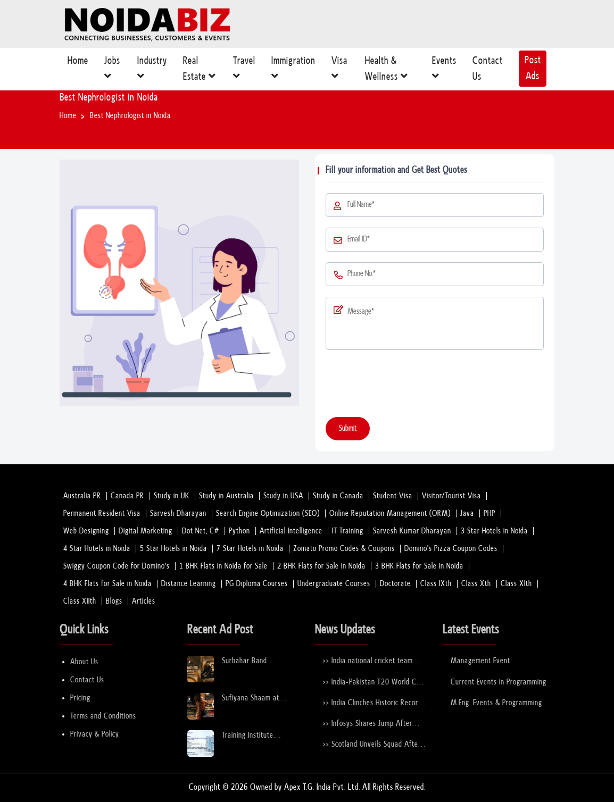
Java (467, 513)
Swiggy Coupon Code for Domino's (116, 566)
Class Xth (476, 584)
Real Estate (199, 71)
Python (239, 531)
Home (78, 65)
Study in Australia (226, 496)
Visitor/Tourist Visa (451, 496)
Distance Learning (188, 584)
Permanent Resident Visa (101, 513)
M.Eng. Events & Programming (496, 703)
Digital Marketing (145, 531)
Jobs (112, 71)
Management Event (480, 661)
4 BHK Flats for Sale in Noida (107, 584)
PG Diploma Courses (257, 584)
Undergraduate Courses (333, 584)
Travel (244, 71)
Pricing (80, 698)
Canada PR (127, 496)
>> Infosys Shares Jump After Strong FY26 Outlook (367, 724)
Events (444, 71)
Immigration (293, 71)
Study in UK (171, 496)
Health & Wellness (386, 71)
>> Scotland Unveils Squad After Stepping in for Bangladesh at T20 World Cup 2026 (372, 744)
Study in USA (283, 496)
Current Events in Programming (498, 682)
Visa (339, 71)
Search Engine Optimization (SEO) (268, 513)
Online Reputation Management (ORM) (390, 513)
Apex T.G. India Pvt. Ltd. (322, 787)
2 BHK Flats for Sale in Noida (321, 566)
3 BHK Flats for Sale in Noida (419, 566)
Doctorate (395, 584)
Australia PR (82, 496)
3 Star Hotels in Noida (494, 531)
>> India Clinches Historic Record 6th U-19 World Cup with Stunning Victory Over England (372, 703)
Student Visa (392, 496)
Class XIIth (79, 601)
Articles (143, 601)
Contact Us (487, 71)
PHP (489, 513)
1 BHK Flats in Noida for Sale (223, 566)
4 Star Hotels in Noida (96, 549)
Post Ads (533, 68)
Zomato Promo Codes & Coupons (344, 549)
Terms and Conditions (103, 716)
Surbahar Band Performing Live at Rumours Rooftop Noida (258, 661)
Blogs (114, 601)
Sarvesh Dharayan (178, 513)
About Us (84, 662)
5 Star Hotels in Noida (173, 549)
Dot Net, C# (200, 531)
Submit (347, 428)
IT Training (347, 531)
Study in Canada (338, 496)
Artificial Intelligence (291, 531)
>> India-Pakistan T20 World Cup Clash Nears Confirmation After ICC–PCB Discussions (373, 682)
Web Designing (86, 531)
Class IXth (436, 584)
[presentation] (406, 385)
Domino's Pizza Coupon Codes (450, 549)
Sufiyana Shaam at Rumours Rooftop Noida (258, 698)
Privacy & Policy (94, 734)
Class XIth (516, 584)
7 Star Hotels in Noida (250, 549)
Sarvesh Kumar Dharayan (412, 531)
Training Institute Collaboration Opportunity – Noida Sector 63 (254, 735)
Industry (152, 71)
